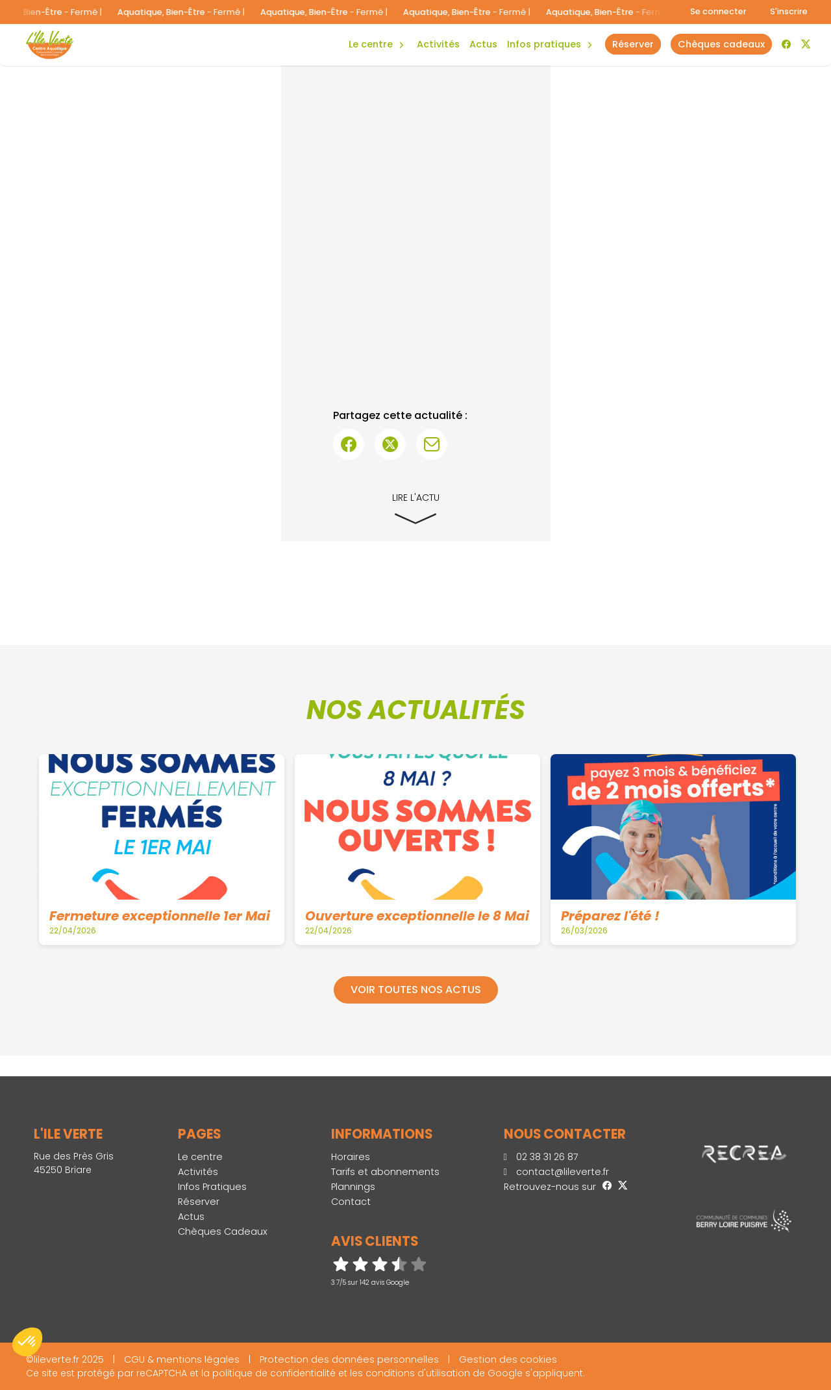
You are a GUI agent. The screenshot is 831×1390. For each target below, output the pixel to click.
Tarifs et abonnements (385, 1171)
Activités (438, 44)
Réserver (198, 1201)
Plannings (353, 1186)
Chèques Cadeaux (222, 1231)
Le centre (200, 1156)
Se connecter (718, 11)
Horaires (350, 1156)
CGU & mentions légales (182, 1359)
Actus (483, 44)
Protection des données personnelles (349, 1359)
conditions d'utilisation (418, 1373)
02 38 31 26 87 (541, 1156)
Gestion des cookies (508, 1359)
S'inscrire (789, 11)
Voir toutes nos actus (416, 989)
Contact (351, 1201)
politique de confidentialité (274, 1373)
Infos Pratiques (544, 44)
